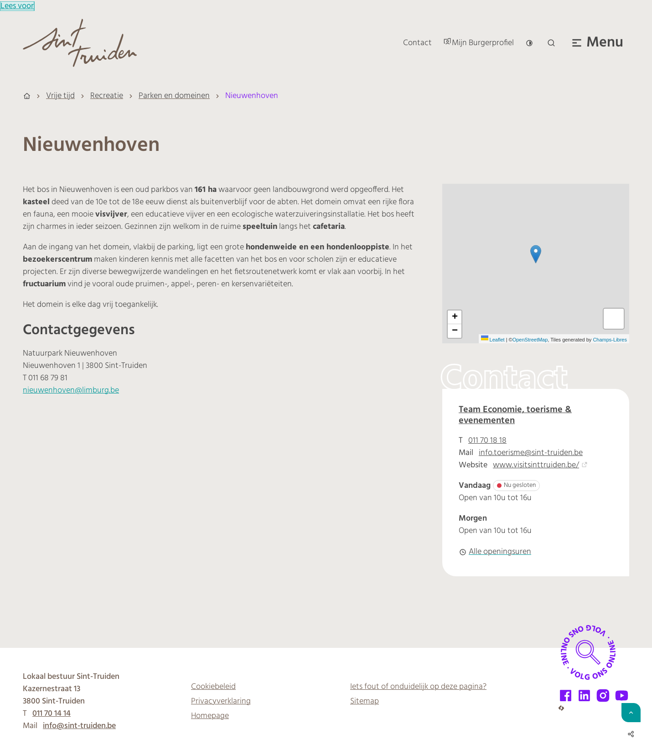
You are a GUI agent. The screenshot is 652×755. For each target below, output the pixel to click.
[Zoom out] (454, 331)
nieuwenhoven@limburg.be (71, 390)
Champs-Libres (610, 339)
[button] (535, 254)
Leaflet (493, 339)
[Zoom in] (454, 317)
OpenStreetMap (530, 339)
